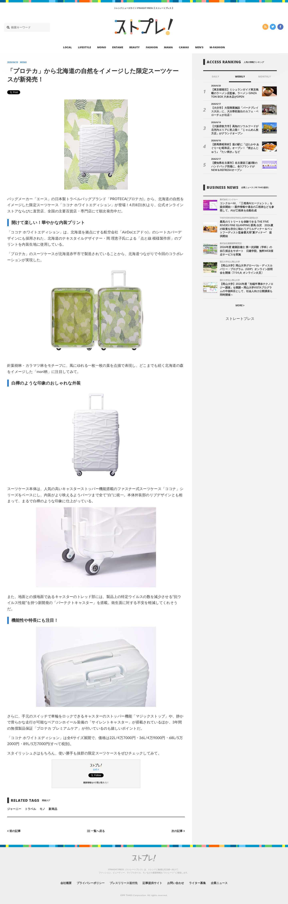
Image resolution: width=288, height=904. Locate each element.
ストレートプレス (240, 318)
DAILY (215, 76)
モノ (42, 809)
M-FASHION (217, 47)
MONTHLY (264, 76)
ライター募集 (197, 883)
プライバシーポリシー (91, 883)
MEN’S (199, 47)
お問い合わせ (175, 883)
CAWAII (184, 47)
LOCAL (67, 47)
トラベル (30, 809)
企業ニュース (219, 883)
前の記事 (14, 831)
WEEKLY (240, 76)
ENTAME (117, 47)
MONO (101, 47)
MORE (239, 305)
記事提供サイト (152, 883)
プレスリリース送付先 (124, 883)
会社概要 (66, 883)
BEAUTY (134, 47)
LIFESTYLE (84, 47)
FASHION (152, 47)
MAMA (168, 47)
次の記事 (178, 831)
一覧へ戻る (96, 831)
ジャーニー (14, 809)
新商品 (53, 809)
